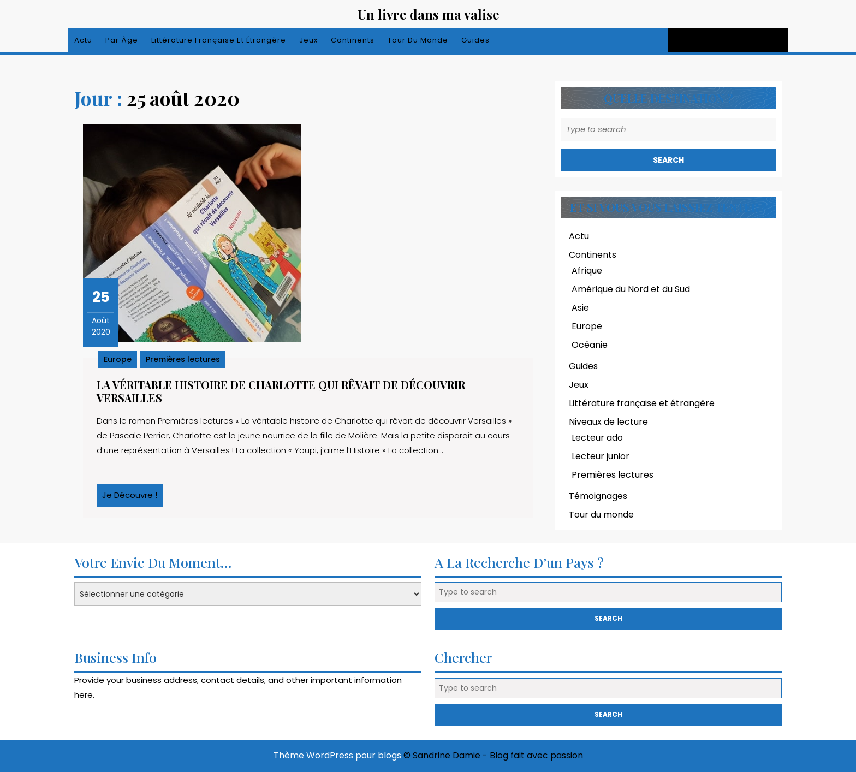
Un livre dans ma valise (428, 14)
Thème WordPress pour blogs (337, 755)
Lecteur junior (600, 456)
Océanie (590, 345)
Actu (83, 40)
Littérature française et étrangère (218, 40)
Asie (580, 307)
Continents (352, 40)
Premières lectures (183, 359)
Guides (475, 40)
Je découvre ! (132, 498)
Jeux (308, 40)
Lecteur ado (597, 437)
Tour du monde (418, 40)
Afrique (587, 270)
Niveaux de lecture (608, 421)
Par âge (121, 40)
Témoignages (598, 496)
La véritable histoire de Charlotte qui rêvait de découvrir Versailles (281, 391)
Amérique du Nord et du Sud (631, 289)
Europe (118, 359)
